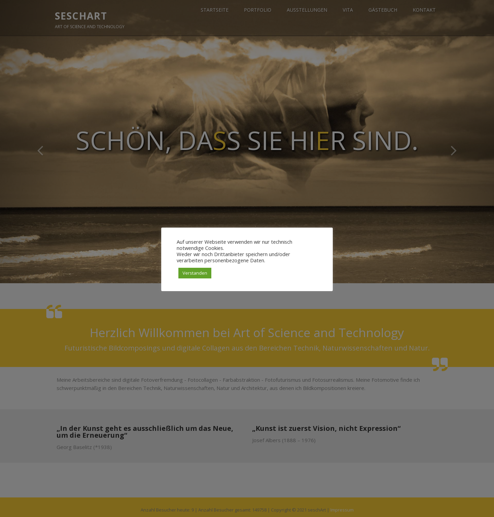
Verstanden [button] (195, 273)
